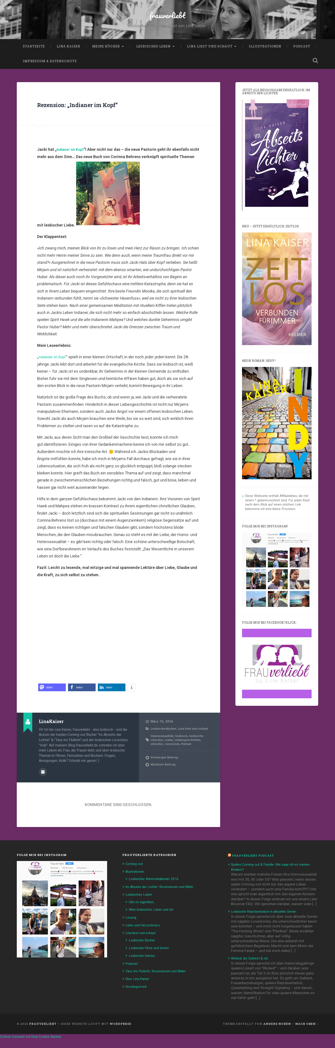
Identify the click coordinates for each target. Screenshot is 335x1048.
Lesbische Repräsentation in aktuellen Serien (268, 921)
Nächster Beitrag (164, 779)
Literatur (157, 758)
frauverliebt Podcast (255, 865)
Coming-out (135, 873)
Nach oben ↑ (306, 1033)
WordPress (120, 1033)
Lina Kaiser (68, 56)
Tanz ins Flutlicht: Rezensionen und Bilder (159, 979)
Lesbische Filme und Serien (151, 956)
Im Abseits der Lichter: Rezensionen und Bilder (164, 896)
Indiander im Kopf (53, 367)
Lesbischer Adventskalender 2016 (157, 888)
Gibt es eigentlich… (144, 911)
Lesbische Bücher (165, 739)
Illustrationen (265, 56)
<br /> (118, 645)
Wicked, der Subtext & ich (252, 967)
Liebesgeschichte (190, 754)
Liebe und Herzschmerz (145, 934)
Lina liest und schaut (210, 56)
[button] (52, 697)
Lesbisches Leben (153, 56)
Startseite (34, 56)
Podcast (301, 56)
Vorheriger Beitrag (165, 772)
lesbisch (184, 750)
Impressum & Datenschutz (50, 71)
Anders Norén (277, 1033)
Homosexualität (163, 750)
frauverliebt (167, 20)
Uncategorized (137, 994)
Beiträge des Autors (43, 782)
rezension (174, 758)
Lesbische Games (143, 964)
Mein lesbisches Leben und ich (154, 918)
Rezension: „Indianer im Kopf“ (101, 114)
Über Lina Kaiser (138, 986)
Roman (189, 758)
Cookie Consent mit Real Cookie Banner (34, 1045)
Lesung (131, 926)
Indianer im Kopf (72, 159)
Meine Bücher (106, 56)
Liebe (170, 754)
